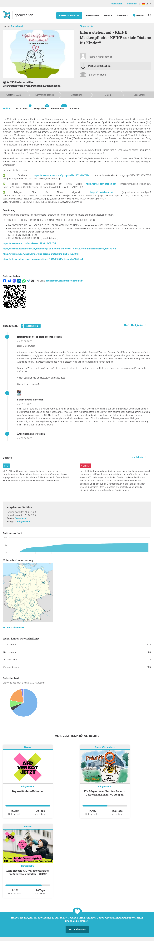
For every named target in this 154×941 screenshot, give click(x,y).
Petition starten (69, 15)
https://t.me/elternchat (101, 192)
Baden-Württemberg (105, 747)
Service (108, 15)
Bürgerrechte (86, 26)
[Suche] (149, 15)
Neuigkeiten (40, 107)
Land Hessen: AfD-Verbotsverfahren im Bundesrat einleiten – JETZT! (27, 872)
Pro (6, 465)
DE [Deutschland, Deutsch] (145, 3)
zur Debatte (138, 457)
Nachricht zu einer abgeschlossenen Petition (39, 337)
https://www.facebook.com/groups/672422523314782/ (61, 175)
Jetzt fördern (77, 929)
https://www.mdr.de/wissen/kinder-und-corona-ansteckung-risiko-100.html (40, 254)
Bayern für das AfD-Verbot (28, 791)
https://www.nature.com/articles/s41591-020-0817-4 (29, 243)
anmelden (132, 3)
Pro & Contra (22, 107)
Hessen (28, 826)
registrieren (116, 3)
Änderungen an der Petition (31, 434)
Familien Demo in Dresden (30, 399)
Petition (6, 108)
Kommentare (57, 107)
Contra (85, 465)
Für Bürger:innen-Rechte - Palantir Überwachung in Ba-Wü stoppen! (104, 793)
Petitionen (92, 15)
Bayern (27, 747)
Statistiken (74, 108)
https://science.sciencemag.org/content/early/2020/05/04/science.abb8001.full (43, 259)
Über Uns (122, 15)
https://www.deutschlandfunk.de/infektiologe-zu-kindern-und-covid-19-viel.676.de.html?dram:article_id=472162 (59, 248)
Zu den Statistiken (12, 627)
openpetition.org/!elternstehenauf (64, 280)
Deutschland (17, 26)
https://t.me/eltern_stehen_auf (101, 184)
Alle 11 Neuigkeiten (134, 325)
